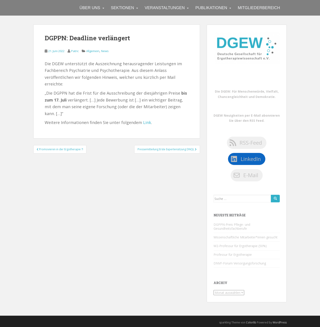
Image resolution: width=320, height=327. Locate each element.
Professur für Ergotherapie (233, 254)
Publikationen (211, 8)
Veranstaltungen (165, 8)
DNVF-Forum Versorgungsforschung (240, 263)
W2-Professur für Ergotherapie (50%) (240, 246)
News (105, 51)
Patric (75, 51)
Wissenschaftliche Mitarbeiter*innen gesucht (246, 237)
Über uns (90, 8)
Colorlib (251, 322)
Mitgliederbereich (259, 8)
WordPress (280, 322)
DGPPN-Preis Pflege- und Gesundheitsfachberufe (232, 226)
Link (147, 122)
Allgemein (92, 51)
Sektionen (122, 8)
